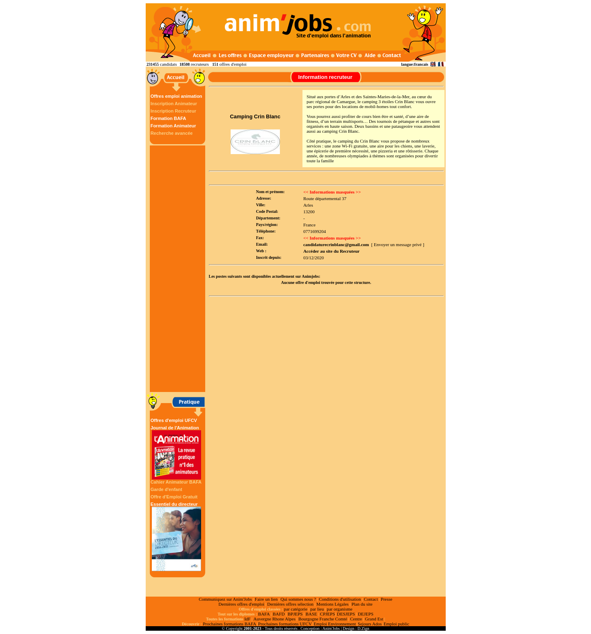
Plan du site (361, 604)
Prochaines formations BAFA (229, 623)
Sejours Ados (370, 623)
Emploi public (396, 623)
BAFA (264, 613)
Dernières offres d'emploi (241, 604)
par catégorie (295, 608)
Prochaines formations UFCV (285, 623)
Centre (356, 618)
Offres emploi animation (176, 96)
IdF (247, 618)
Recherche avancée (172, 133)
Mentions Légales (332, 604)
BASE (311, 613)
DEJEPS (365, 613)
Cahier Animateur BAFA (176, 482)
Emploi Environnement (335, 623)
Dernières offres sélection (290, 604)
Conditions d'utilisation (340, 599)
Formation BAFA (168, 118)
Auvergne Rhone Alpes (274, 618)
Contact (371, 599)
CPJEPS (327, 613)
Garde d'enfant (166, 489)
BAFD (278, 613)
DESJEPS (346, 613)
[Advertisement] (178, 268)
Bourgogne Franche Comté (322, 618)
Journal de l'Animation (176, 452)
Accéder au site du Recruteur (331, 251)
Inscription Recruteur (173, 110)
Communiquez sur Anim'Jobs (225, 599)
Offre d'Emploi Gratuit (174, 496)
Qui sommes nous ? (298, 599)
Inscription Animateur (174, 103)
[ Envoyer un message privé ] (397, 244)
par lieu (317, 608)
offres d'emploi (232, 64)
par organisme (339, 608)
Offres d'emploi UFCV (174, 420)
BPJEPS (295, 613)
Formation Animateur (173, 125)
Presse (386, 599)
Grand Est (374, 618)
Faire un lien (266, 599)
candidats (168, 64)
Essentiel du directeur (176, 536)
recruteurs (200, 64)
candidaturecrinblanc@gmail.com (336, 244)
